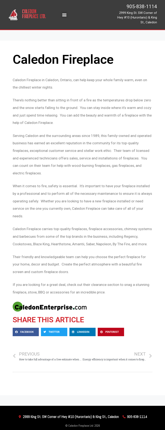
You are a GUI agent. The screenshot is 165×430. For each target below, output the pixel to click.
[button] (64, 14)
